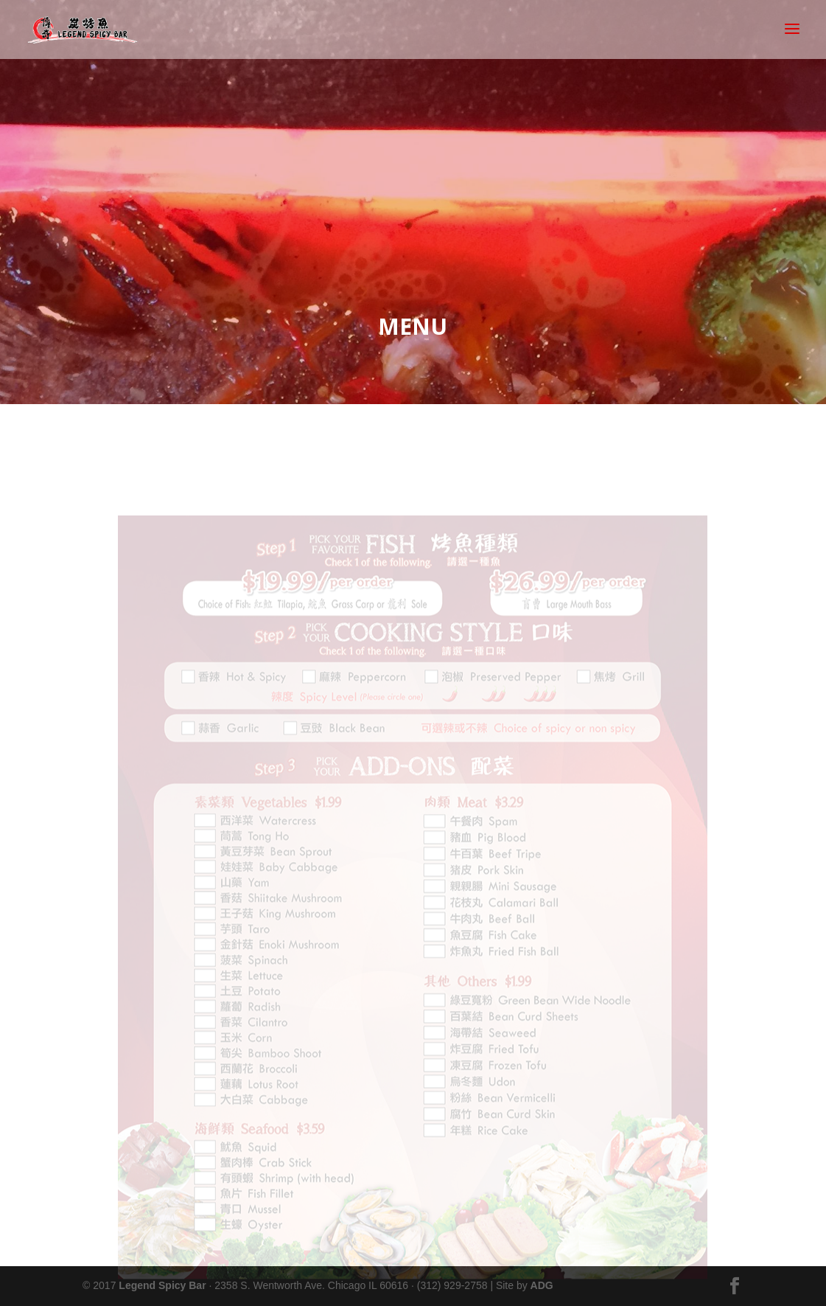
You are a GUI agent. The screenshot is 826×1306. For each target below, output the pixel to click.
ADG (542, 1285)
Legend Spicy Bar (162, 1285)
